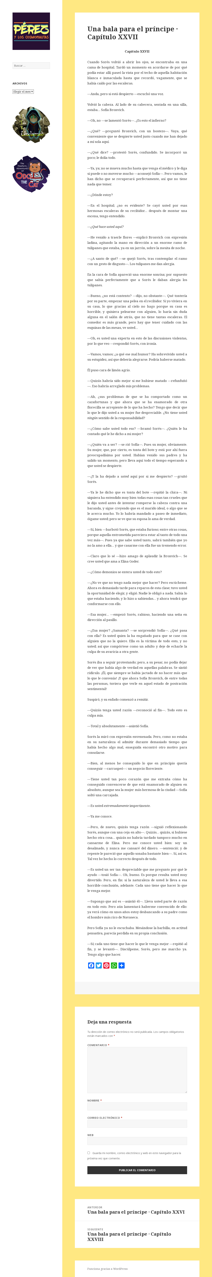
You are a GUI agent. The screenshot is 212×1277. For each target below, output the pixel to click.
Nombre (94, 1100)
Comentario (98, 1045)
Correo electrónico (105, 1118)
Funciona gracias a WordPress (107, 1269)
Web (90, 1135)
